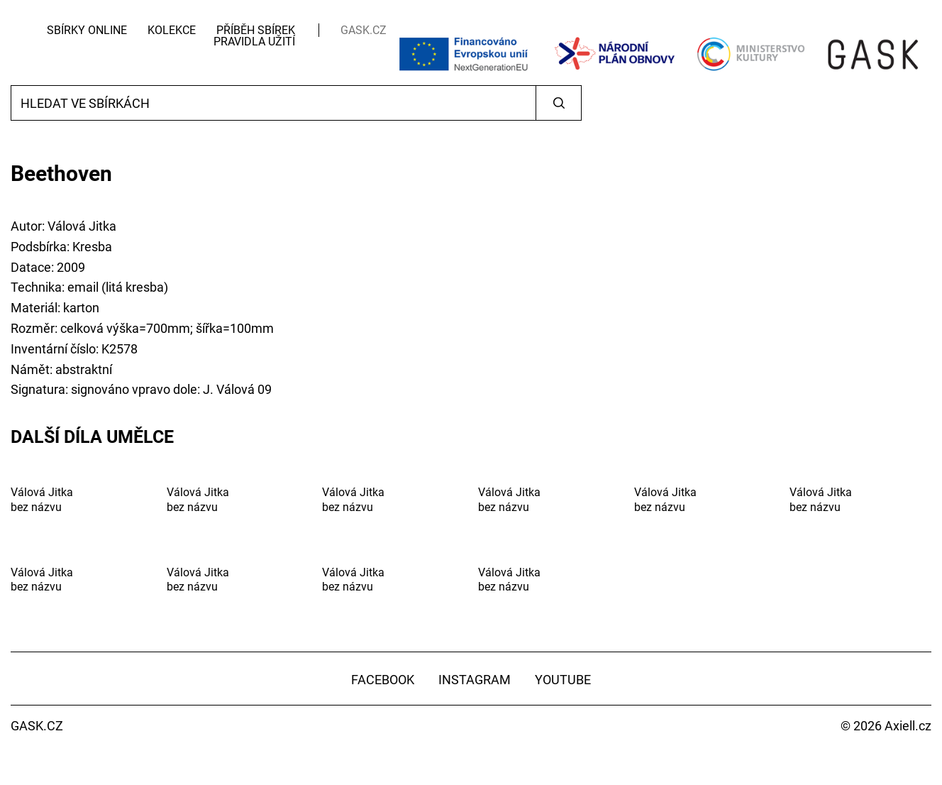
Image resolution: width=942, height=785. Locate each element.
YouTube (563, 679)
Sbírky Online (87, 30)
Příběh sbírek (255, 30)
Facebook (382, 679)
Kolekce (172, 30)
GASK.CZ (363, 30)
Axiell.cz (908, 725)
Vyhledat (559, 103)
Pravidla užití (254, 41)
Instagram (474, 679)
